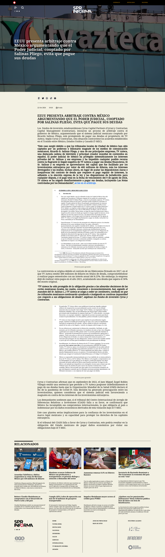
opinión (55, 549)
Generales (120, 2)
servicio (55, 540)
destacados (56, 527)
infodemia (56, 533)
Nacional (149, 2)
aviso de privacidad (100, 521)
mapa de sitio (97, 523)
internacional (57, 543)
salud (54, 537)
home (54, 521)
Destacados (135, 2)
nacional (55, 530)
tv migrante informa (60, 546)
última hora (57, 524)
